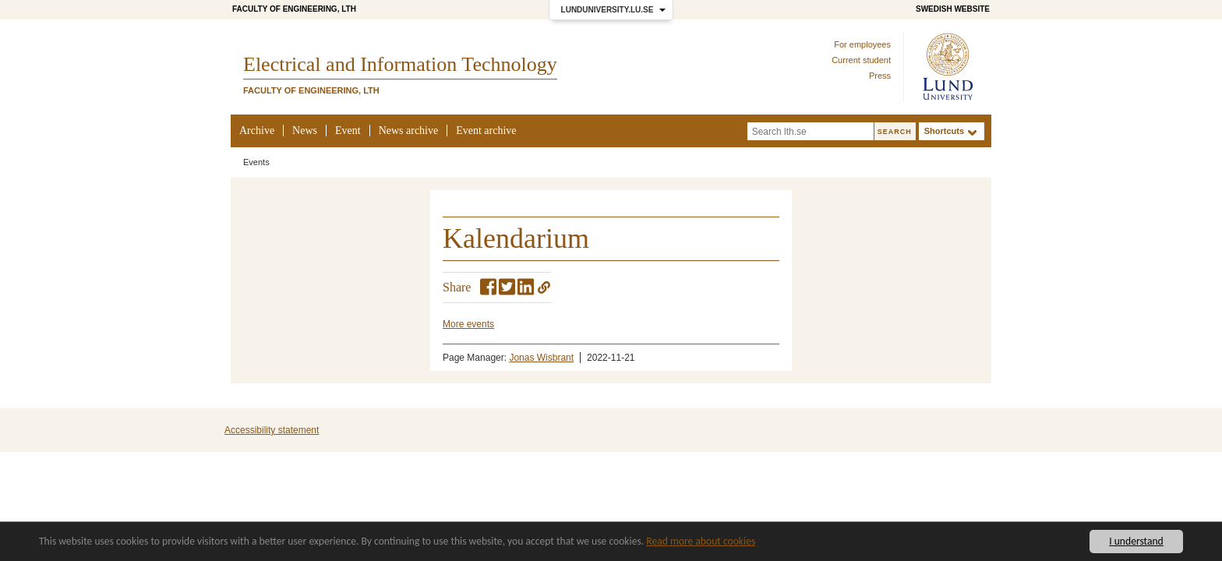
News (304, 130)
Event (348, 130)
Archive (256, 130)
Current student (861, 60)
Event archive (486, 130)
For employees (862, 44)
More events (468, 324)
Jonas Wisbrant (541, 357)
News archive (409, 130)
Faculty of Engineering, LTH (294, 9)
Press (880, 75)
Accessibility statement (271, 430)
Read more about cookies (700, 541)
